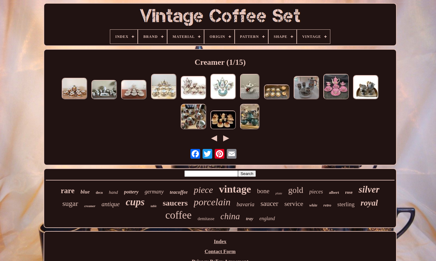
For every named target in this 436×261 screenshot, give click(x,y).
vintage (235, 189)
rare (67, 191)
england (267, 218)
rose (349, 192)
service (293, 203)
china (230, 216)
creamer (89, 206)
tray (249, 218)
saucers (175, 203)
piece (203, 190)
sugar (70, 203)
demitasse (206, 218)
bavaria (245, 204)
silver (368, 189)
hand (113, 192)
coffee (178, 215)
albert (334, 192)
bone (263, 191)
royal (369, 202)
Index (220, 241)
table (153, 206)
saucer (269, 203)
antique (110, 204)
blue (85, 192)
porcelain (212, 202)
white (313, 205)
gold (295, 190)
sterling (346, 204)
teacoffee (179, 192)
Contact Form (220, 251)
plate (279, 193)
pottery (131, 192)
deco (99, 192)
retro (327, 205)
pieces (316, 192)
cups (135, 202)
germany (154, 192)
